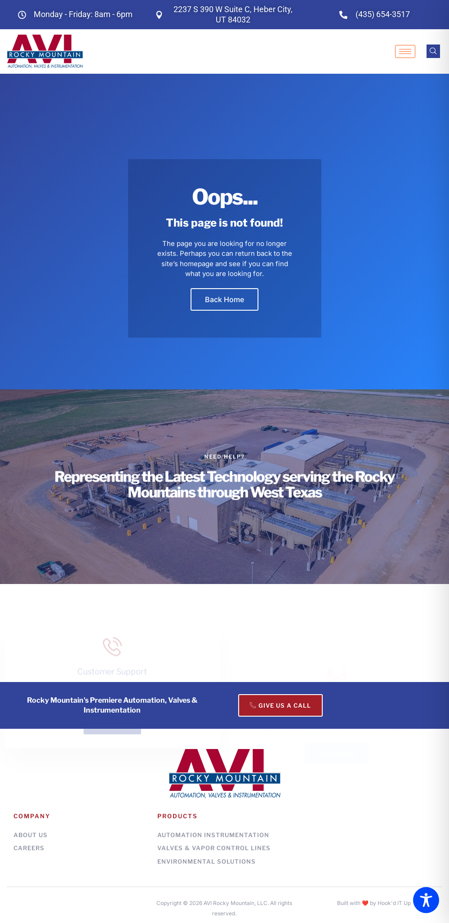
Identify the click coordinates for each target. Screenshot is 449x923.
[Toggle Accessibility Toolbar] (426, 900)
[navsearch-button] (433, 51)
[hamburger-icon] (405, 51)
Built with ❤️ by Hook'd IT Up (374, 903)
